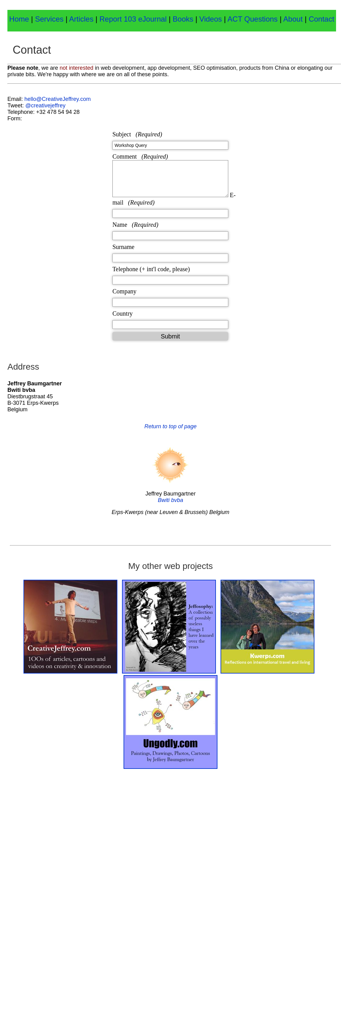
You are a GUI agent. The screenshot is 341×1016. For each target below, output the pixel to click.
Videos (210, 19)
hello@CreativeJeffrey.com (57, 99)
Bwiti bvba (170, 500)
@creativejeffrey (45, 105)
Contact (321, 19)
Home (19, 19)
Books (184, 19)
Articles (81, 19)
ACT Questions (253, 19)
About (294, 19)
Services (49, 19)
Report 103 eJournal (134, 19)
